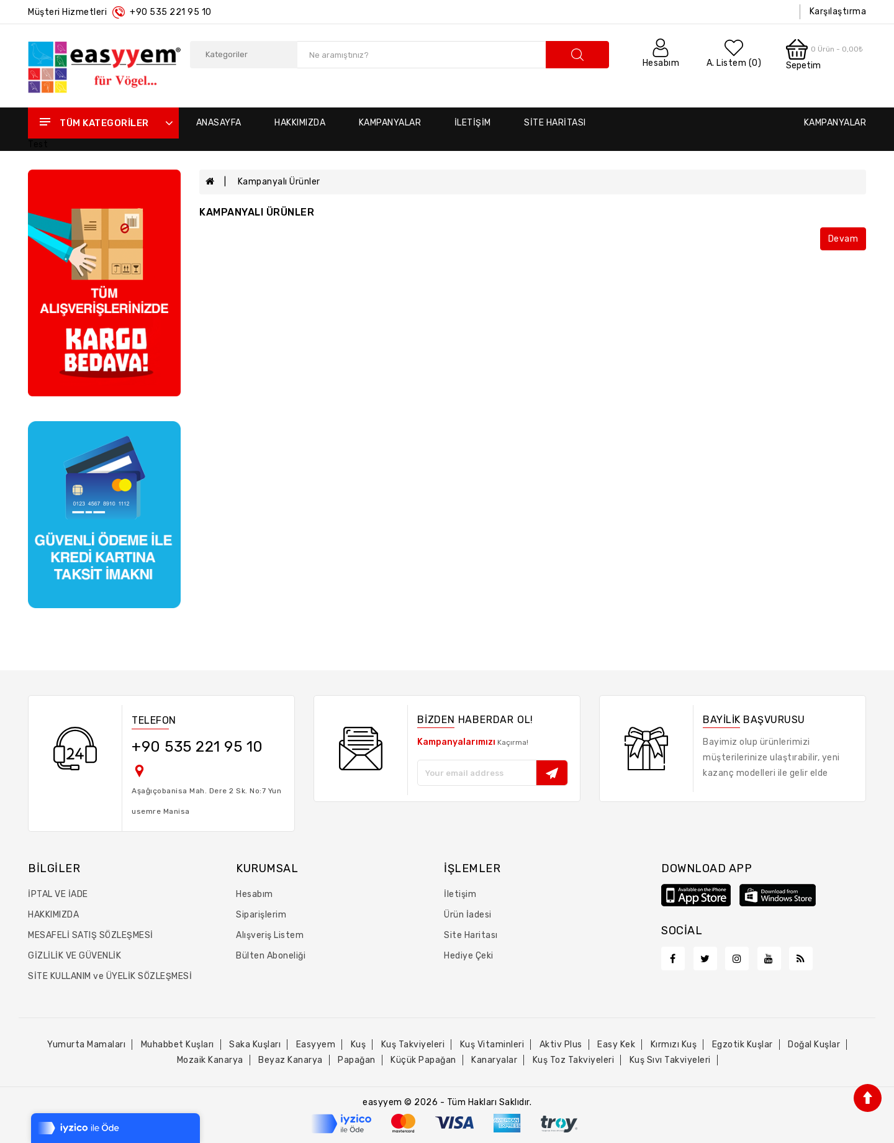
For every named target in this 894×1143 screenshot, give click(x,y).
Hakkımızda (299, 122)
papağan (357, 1060)
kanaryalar (494, 1060)
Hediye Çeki (469, 955)
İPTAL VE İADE (58, 894)
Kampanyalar (390, 122)
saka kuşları (255, 1044)
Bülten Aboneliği (270, 955)
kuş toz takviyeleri (574, 1060)
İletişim (472, 122)
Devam (843, 239)
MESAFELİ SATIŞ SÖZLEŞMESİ (90, 935)
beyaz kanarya (290, 1060)
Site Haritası (555, 122)
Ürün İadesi (468, 914)
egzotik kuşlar (742, 1044)
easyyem (316, 1044)
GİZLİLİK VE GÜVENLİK (74, 955)
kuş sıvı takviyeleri (670, 1060)
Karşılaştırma (838, 11)
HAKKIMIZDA (53, 914)
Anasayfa (219, 122)
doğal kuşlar (814, 1044)
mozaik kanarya (210, 1060)
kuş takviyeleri (413, 1044)
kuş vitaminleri (492, 1044)
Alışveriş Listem (270, 935)
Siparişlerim (261, 914)
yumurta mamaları (86, 1044)
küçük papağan (423, 1060)
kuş (358, 1044)
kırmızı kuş (674, 1044)
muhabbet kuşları (177, 1044)
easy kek (616, 1044)
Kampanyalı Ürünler (279, 181)
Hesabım (254, 894)
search (577, 54)
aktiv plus (561, 1044)
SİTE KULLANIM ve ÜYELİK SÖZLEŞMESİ (110, 976)
